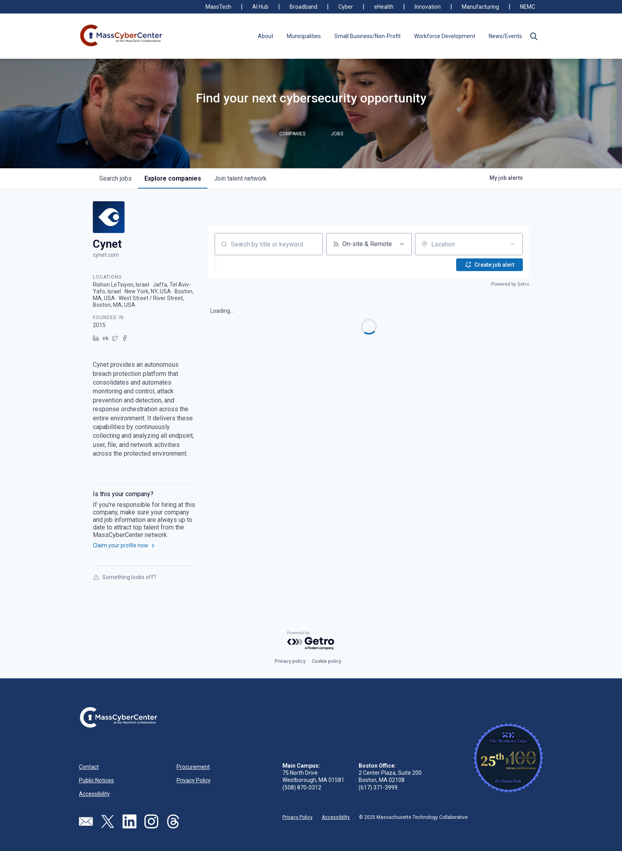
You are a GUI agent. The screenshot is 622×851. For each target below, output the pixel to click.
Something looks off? (124, 577)
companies (172, 178)
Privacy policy (290, 661)
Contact (89, 767)
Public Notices (96, 780)
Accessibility (94, 794)
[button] (533, 36)
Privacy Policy (194, 780)
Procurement (193, 767)
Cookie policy (326, 661)
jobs (115, 178)
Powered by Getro (510, 284)
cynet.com (106, 255)
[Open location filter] (512, 244)
